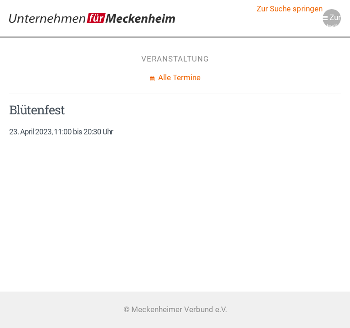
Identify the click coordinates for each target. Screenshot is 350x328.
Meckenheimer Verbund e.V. (92, 18)
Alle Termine (178, 77)
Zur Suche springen (290, 9)
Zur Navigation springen (332, 20)
